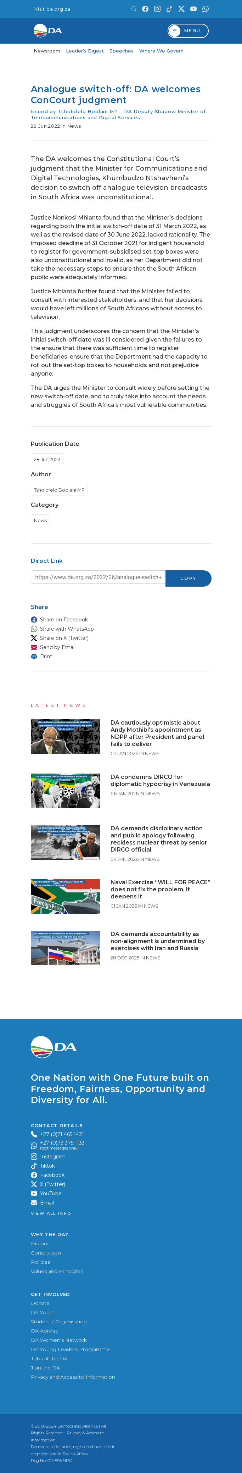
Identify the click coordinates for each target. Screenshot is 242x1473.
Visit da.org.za (52, 9)
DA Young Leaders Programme (70, 1349)
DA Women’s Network (59, 1340)
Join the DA (45, 1367)
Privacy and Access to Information (73, 1377)
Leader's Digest (85, 51)
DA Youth (43, 1312)
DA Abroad (44, 1331)
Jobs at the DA (49, 1358)
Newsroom (47, 51)
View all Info (51, 1213)
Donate (40, 1303)
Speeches (121, 51)
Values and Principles (57, 1271)
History (39, 1243)
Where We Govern (161, 51)
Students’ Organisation (59, 1321)
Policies (40, 1262)
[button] (119, 619)
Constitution (46, 1253)
